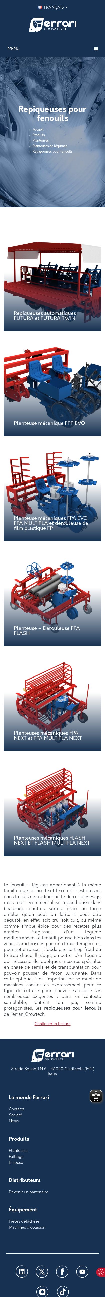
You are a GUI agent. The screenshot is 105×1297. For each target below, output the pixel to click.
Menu (14, 49)
